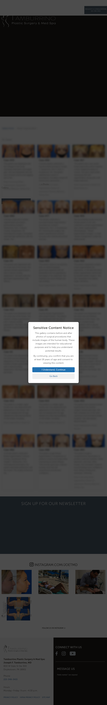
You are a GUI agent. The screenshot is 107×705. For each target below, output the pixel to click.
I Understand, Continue (53, 369)
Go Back (53, 376)
